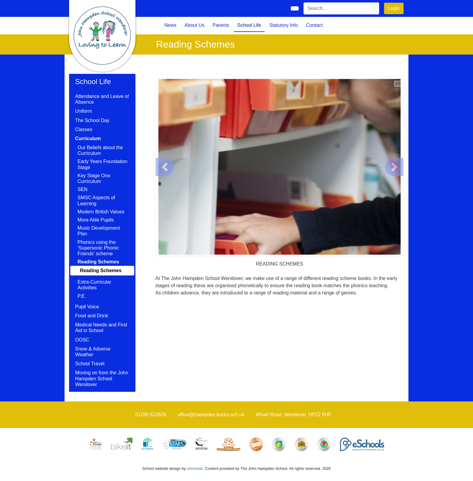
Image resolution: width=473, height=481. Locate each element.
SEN (82, 189)
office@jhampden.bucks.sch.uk (211, 414)
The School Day (92, 120)
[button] (165, 167)
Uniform (83, 111)
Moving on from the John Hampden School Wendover (101, 378)
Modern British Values (101, 211)
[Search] (337, 8)
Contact (314, 25)
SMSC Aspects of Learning (96, 200)
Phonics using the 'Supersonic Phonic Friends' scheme (98, 248)
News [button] (170, 25)
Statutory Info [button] (283, 25)
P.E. (82, 296)
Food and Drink (91, 315)
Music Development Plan (99, 230)
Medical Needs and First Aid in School (101, 327)
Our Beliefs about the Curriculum (100, 150)
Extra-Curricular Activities (94, 284)
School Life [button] (249, 25)
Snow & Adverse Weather (92, 351)
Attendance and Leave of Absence (102, 99)
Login (394, 8)
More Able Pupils (96, 219)
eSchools (195, 468)
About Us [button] (195, 25)
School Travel (89, 363)
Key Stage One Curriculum (94, 178)
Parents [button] (221, 25)
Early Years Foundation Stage (102, 164)
